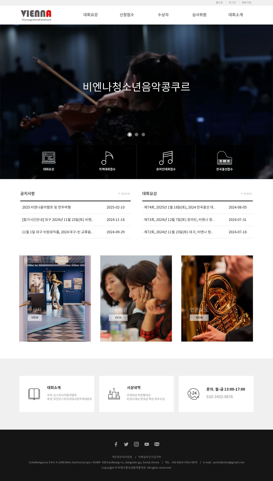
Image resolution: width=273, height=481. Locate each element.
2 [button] (136, 134)
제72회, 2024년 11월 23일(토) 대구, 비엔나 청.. (178, 232)
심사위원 (199, 14)
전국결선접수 (224, 169)
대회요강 (90, 14)
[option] (136, 99)
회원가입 (246, 2)
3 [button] (143, 134)
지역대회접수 (107, 169)
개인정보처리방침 (122, 457)
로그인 (232, 2)
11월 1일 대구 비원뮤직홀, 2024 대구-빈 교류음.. (57, 232)
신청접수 (127, 14)
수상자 (163, 14)
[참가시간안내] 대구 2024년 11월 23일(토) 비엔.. (57, 219)
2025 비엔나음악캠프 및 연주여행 (46, 207)
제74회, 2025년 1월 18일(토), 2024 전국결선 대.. (179, 207)
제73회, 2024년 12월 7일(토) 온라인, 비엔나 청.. (179, 219)
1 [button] (129, 134)
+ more (124, 193)
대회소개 (235, 14)
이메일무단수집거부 (149, 457)
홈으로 (219, 2)
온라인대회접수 (166, 169)
